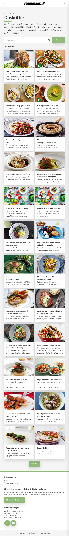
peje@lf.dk (11, 517)
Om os (6, 481)
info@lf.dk (21, 517)
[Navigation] (3, 3)
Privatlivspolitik (45, 533)
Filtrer (58, 40)
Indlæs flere (34, 464)
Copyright (22, 533)
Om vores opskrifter (11, 483)
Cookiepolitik (33, 533)
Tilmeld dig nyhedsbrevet (14, 500)
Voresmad (6, 13)
